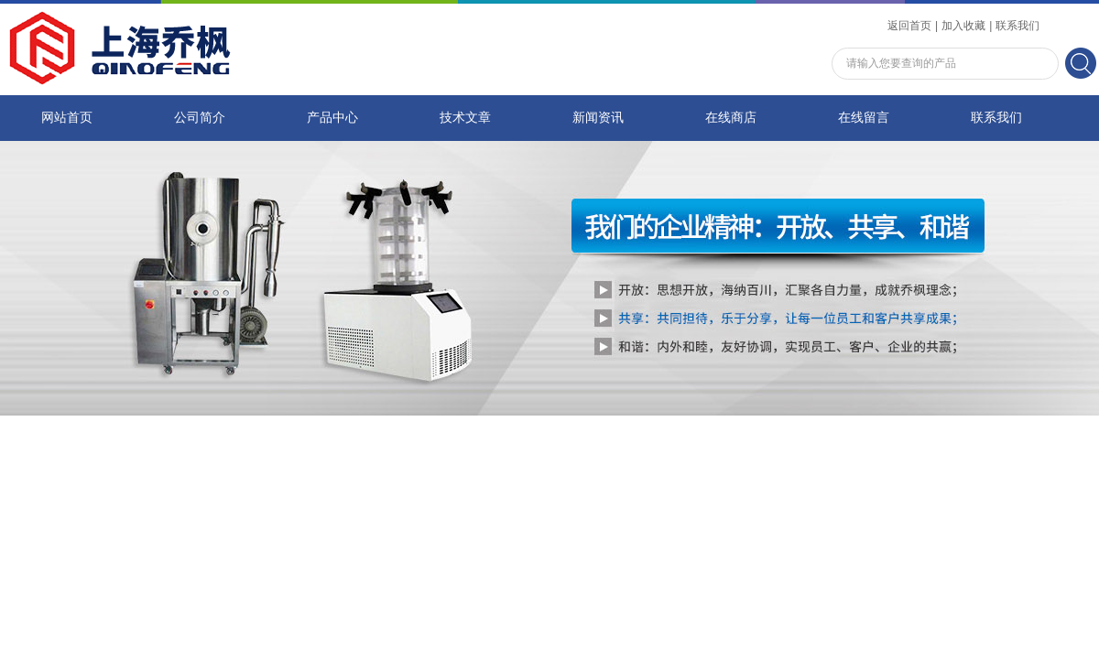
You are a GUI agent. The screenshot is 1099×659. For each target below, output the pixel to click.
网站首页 (66, 117)
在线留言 (863, 117)
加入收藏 (963, 25)
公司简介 (199, 117)
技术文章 (465, 117)
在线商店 (730, 117)
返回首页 (909, 25)
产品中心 (332, 117)
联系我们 (1017, 25)
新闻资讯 (598, 117)
